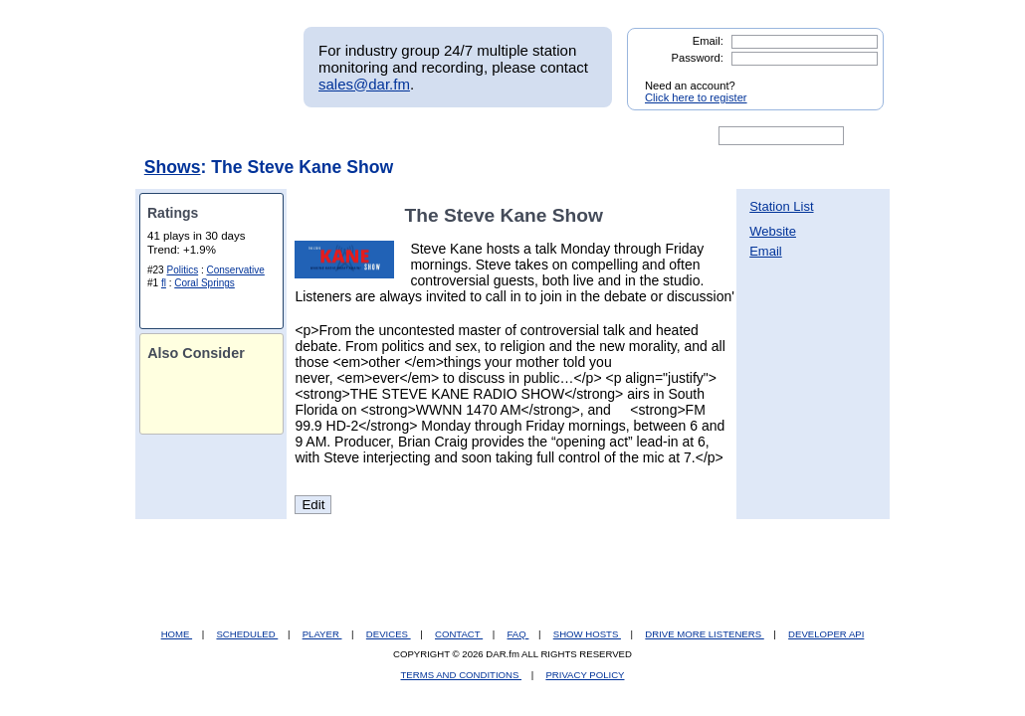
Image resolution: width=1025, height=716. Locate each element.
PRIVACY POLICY (584, 674)
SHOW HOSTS (587, 633)
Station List (781, 206)
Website (772, 231)
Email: (708, 41)
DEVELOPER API (826, 633)
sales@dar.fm (364, 84)
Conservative (236, 270)
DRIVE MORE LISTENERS (704, 633)
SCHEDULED (247, 633)
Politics (182, 270)
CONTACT (459, 633)
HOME (176, 633)
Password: (697, 58)
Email (765, 251)
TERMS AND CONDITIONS (461, 674)
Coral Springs (204, 282)
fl (163, 282)
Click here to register (696, 97)
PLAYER (322, 633)
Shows (172, 167)
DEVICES (388, 633)
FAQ (518, 633)
